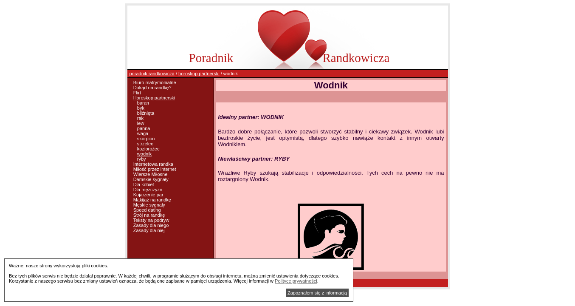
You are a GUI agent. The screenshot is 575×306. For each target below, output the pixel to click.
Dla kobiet (143, 184)
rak (140, 118)
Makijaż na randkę (152, 199)
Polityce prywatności (296, 280)
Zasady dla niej (149, 230)
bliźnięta (145, 113)
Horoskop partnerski (154, 97)
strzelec (145, 143)
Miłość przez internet (154, 169)
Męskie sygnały (149, 204)
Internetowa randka (153, 164)
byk (140, 107)
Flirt (137, 92)
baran (143, 102)
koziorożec (148, 148)
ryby (141, 159)
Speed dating (147, 209)
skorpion (146, 138)
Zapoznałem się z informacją (317, 292)
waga (142, 133)
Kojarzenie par (148, 194)
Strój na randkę (149, 215)
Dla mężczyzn (147, 189)
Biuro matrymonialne (154, 82)
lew (140, 123)
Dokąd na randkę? (152, 87)
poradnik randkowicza (152, 73)
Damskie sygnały (151, 179)
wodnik (144, 153)
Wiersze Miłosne (150, 174)
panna (143, 128)
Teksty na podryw (151, 220)
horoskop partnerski (199, 73)
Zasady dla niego (151, 225)
